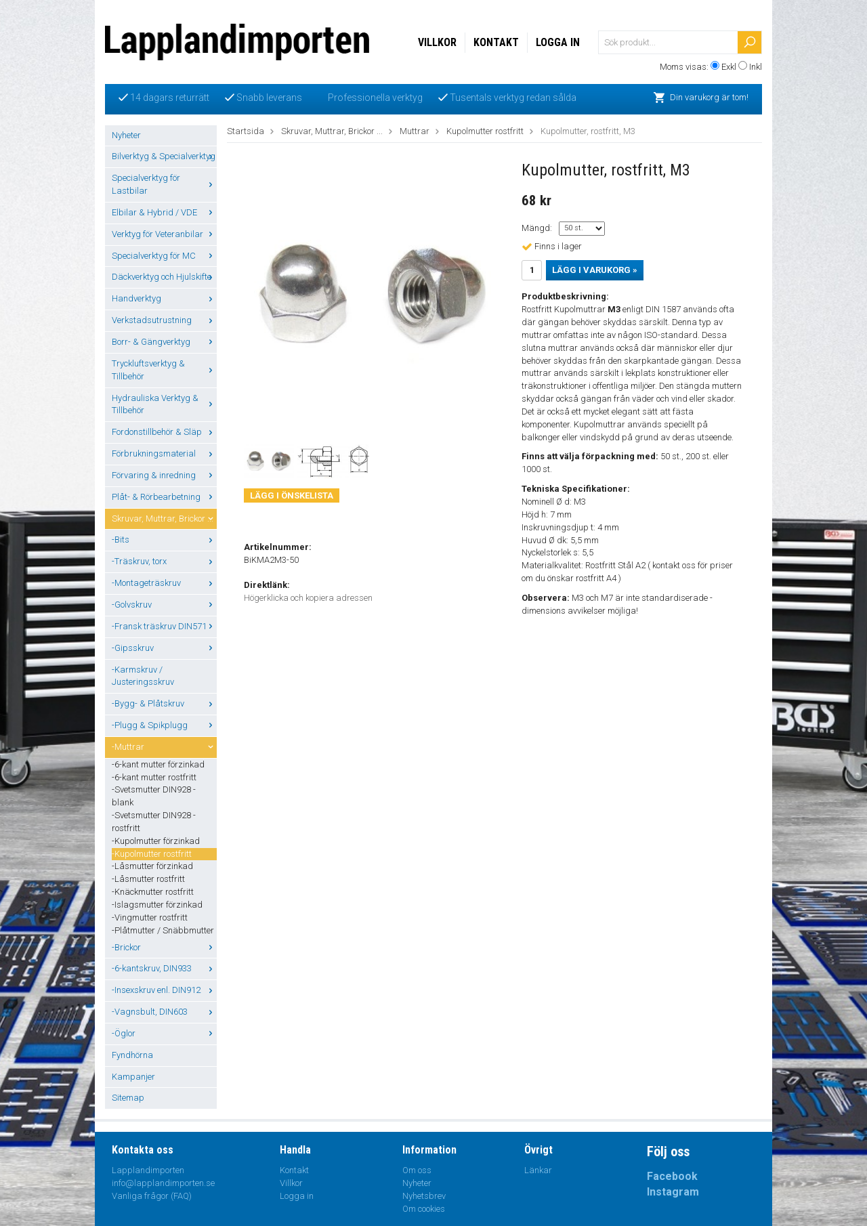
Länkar (538, 1170)
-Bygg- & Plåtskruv (164, 703)
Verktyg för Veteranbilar (164, 234)
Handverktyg (164, 298)
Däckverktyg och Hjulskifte (164, 277)
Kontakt (496, 42)
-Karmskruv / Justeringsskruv (143, 676)
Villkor (437, 42)
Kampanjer (133, 1077)
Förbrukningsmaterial (164, 453)
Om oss (416, 1170)
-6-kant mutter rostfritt (154, 777)
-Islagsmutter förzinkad (157, 905)
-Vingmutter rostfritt (150, 917)
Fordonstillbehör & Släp (164, 432)
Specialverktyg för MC (164, 256)
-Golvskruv (164, 604)
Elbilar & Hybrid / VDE (164, 212)
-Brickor (164, 947)
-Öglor (164, 1033)
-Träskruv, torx (164, 561)
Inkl (755, 67)
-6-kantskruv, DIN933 (164, 968)
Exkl (728, 67)
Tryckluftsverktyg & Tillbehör (164, 369)
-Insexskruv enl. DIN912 (164, 990)
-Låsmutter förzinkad (152, 866)
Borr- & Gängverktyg (164, 342)
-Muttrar (164, 747)
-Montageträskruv (164, 583)
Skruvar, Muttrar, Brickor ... (164, 518)
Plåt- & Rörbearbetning (164, 497)
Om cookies (423, 1209)
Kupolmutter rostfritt (485, 131)
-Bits (164, 539)
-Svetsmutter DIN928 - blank (154, 795)
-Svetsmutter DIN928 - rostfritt (154, 821)
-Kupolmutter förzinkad (156, 841)
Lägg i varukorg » (594, 270)
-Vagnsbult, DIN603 (164, 1012)
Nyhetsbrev (424, 1196)
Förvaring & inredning (164, 475)
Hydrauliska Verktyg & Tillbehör (164, 404)
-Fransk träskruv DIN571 (164, 626)
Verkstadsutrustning (164, 320)
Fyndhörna (132, 1055)
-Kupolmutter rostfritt (152, 854)
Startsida (245, 131)
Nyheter (126, 135)
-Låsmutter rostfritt (148, 879)
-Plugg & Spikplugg (164, 725)
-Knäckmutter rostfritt (153, 892)
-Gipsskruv (164, 648)
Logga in (558, 42)
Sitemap (128, 1098)
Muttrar (414, 131)
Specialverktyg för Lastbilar (164, 184)
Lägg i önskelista (291, 495)
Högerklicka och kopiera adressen (308, 598)
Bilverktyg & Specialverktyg (164, 156)
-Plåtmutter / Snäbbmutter (163, 930)
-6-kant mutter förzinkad (158, 764)
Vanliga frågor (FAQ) (152, 1196)
